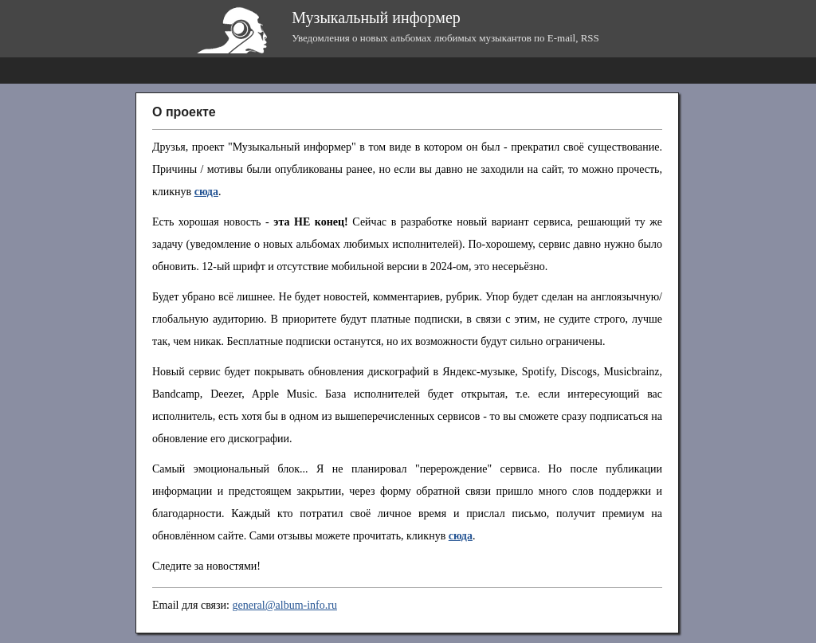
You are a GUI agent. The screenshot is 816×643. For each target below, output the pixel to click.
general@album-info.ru (284, 605)
